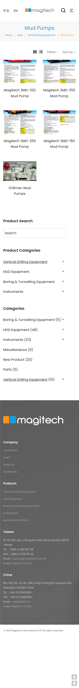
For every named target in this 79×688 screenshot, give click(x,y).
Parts (7, 369)
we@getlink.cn (22, 601)
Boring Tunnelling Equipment (21, 506)
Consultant (10, 450)
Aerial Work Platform (16, 520)
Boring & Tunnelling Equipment (29, 281)
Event (6, 457)
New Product (13, 359)
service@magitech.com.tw (29, 558)
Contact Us (10, 471)
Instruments (13, 291)
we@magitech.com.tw (17, 563)
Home (8, 35)
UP (74, 677)
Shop (20, 35)
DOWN (74, 683)
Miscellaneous (15, 349)
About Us (9, 464)
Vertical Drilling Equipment (42, 35)
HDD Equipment (16, 271)
